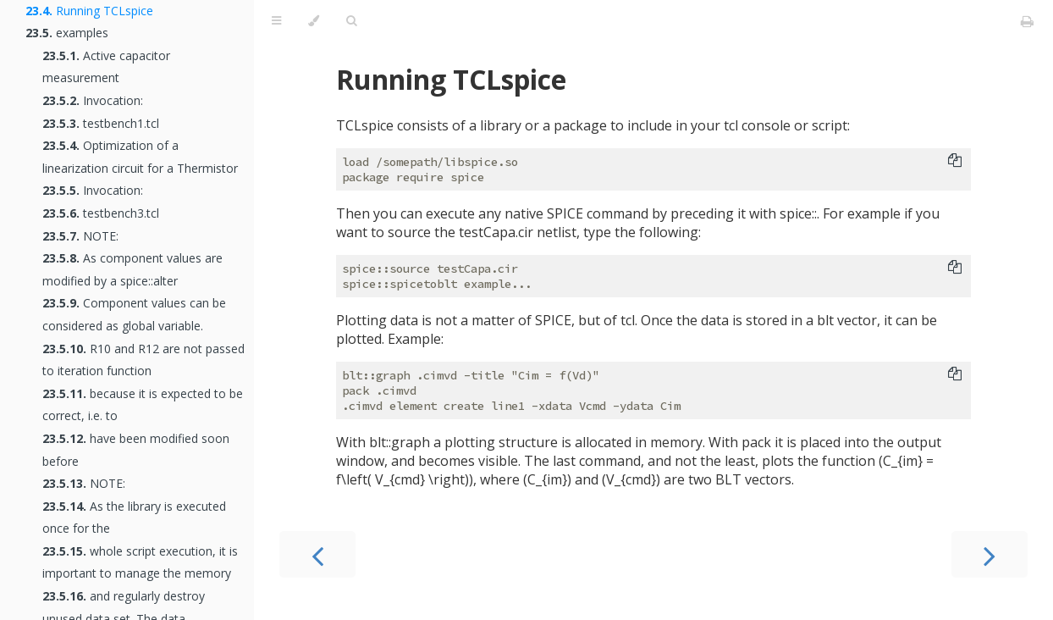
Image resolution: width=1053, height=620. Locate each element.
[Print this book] (1027, 21)
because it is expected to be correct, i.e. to (142, 404)
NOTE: (80, 236)
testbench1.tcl (100, 123)
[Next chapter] (989, 554)
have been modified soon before (135, 449)
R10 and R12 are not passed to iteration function (143, 359)
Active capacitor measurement (106, 66)
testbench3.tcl (100, 213)
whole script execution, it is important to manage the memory (140, 562)
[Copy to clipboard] (955, 161)
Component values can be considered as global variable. (134, 314)
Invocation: (92, 100)
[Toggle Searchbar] (351, 21)
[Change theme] (314, 21)
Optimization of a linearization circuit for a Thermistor (140, 156)
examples (66, 33)
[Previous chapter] (317, 554)
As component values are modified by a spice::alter (132, 269)
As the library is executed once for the (134, 517)
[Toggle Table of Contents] (276, 21)
